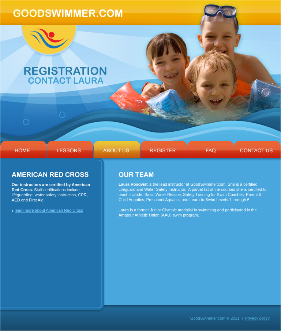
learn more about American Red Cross (49, 210)
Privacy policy (257, 318)
